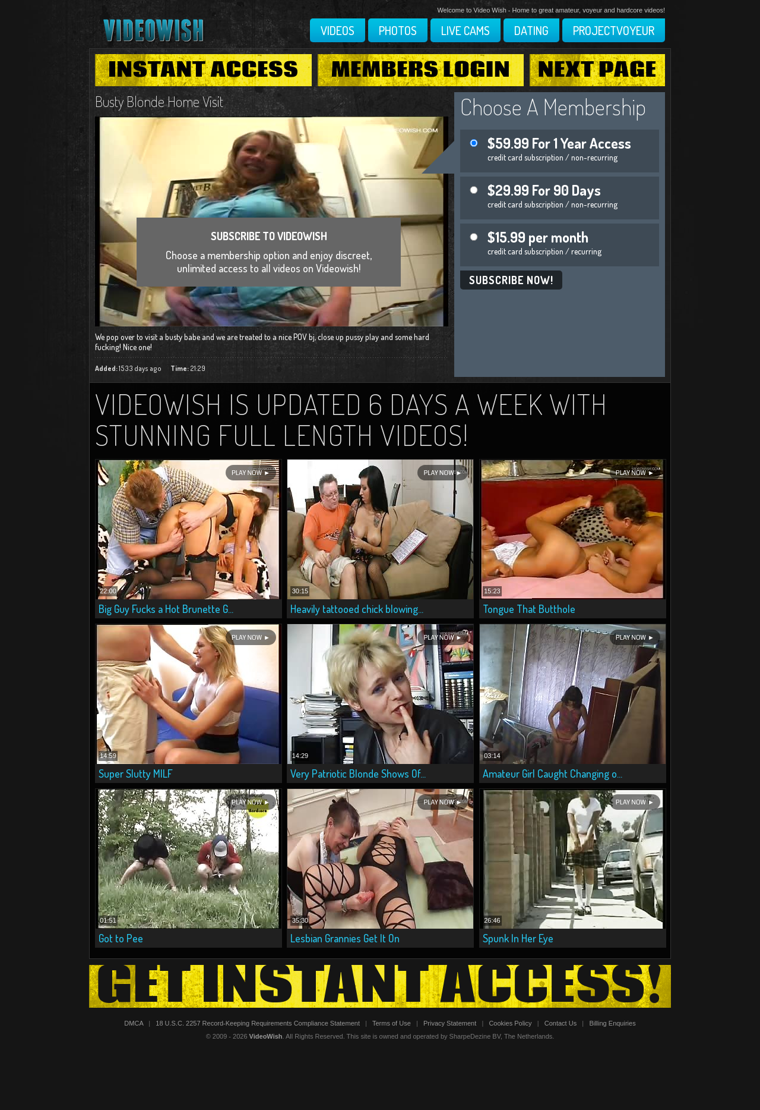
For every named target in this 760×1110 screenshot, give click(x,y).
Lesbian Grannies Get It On (345, 938)
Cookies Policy (510, 1023)
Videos (337, 30)
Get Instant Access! (380, 986)
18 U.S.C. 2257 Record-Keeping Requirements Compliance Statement (258, 1023)
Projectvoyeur (613, 30)
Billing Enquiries (612, 1023)
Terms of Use (391, 1023)
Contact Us (560, 1023)
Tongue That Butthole (529, 608)
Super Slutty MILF (136, 773)
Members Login (421, 70)
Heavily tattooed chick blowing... (356, 608)
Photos (398, 30)
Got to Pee (121, 938)
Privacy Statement (449, 1023)
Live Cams (465, 30)
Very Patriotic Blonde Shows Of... (358, 773)
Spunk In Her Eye (518, 938)
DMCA (133, 1023)
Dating (531, 30)
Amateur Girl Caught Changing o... (552, 773)
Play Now (247, 472)
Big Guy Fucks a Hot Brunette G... (166, 608)
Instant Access (203, 70)
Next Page (597, 70)
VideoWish (266, 1036)
